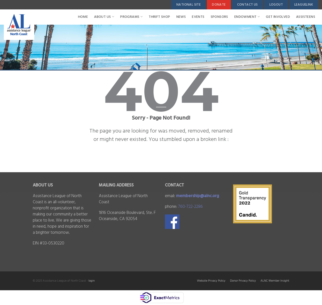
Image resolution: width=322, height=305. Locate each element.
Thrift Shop (159, 17)
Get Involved (278, 17)
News (181, 17)
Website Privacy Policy (211, 280)
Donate (218, 4)
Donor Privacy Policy (243, 280)
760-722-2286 (190, 206)
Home (83, 17)
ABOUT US (104, 17)
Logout (276, 4)
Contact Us (247, 4)
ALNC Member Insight (274, 280)
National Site (188, 4)
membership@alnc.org (197, 196)
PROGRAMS (131, 17)
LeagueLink (303, 4)
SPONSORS (219, 17)
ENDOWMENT (247, 17)
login (91, 280)
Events (198, 17)
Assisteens (305, 17)
